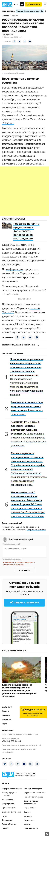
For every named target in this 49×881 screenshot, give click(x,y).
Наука (4, 816)
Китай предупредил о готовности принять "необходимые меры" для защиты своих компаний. (28, 504)
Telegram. (8, 123)
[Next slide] (45, 11)
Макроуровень (8, 800)
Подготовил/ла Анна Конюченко (18, 344)
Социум (27, 812)
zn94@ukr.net (35, 745)
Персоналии (29, 808)
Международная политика (9, 794)
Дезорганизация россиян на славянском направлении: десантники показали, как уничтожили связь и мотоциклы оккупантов (19, 691)
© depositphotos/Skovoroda (13, 73)
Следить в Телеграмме (24, 602)
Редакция (6, 719)
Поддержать (33, 4)
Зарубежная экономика (34, 793)
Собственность (31, 828)
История (28, 816)
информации (14, 269)
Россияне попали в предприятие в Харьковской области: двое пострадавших (26, 231)
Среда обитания (9, 824)
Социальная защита (33, 789)
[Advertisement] (24, 191)
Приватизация (8, 808)
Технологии (7, 820)
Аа (22, 4)
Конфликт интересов (33, 797)
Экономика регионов (11, 812)
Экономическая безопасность (31, 802)
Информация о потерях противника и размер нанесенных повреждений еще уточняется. (28, 433)
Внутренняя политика (12, 789)
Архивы (5, 711)
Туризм (27, 824)
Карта (4, 724)
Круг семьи (29, 820)
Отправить (24, 570)
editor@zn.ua (7, 752)
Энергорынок (8, 804)
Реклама (6, 715)
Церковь (5, 828)
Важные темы (8, 11)
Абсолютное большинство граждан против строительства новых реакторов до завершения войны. (29, 469)
